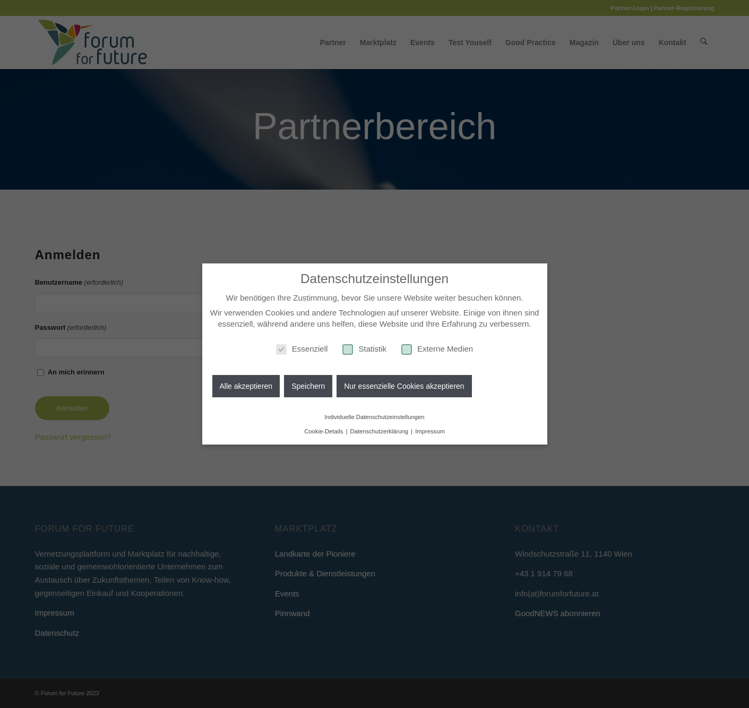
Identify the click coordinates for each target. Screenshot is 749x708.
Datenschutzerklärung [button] (380, 431)
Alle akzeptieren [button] (246, 386)
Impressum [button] (430, 431)
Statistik (364, 348)
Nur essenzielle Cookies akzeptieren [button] (404, 386)
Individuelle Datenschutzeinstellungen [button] (374, 417)
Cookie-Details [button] (324, 431)
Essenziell (302, 348)
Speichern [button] (308, 386)
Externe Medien (437, 348)
